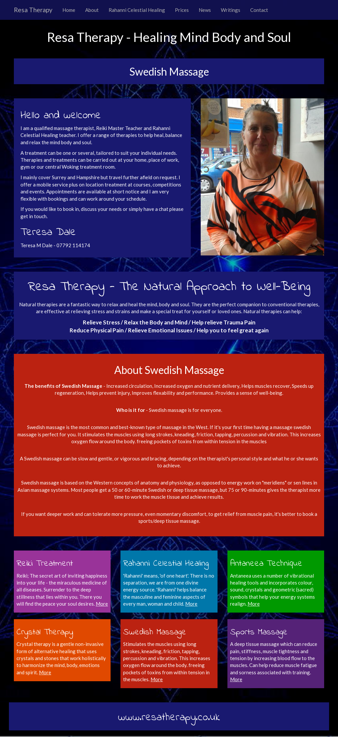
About (92, 10)
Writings (230, 10)
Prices (182, 10)
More (191, 604)
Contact (259, 10)
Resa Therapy (33, 10)
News (205, 10)
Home (68, 10)
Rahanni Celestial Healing (137, 10)
